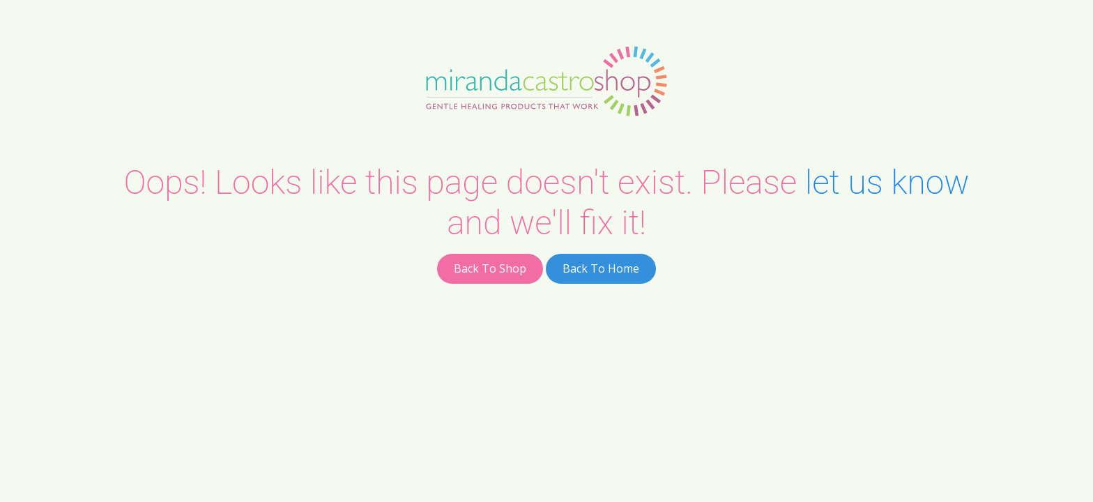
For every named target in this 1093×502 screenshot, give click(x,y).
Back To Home (601, 268)
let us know (887, 182)
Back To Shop (490, 268)
